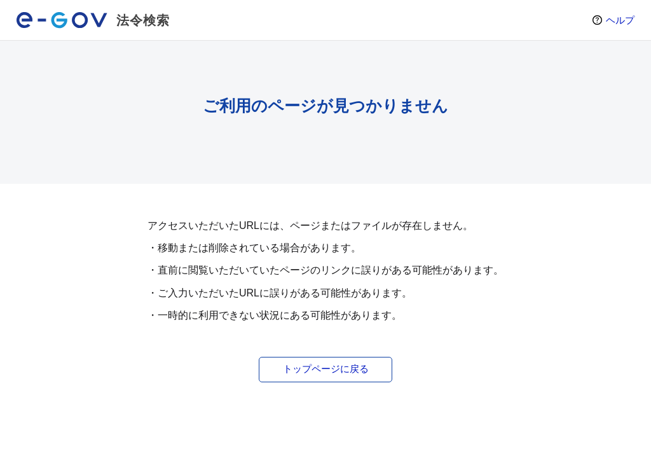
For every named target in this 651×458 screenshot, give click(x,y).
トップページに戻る (326, 368)
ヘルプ (620, 20)
